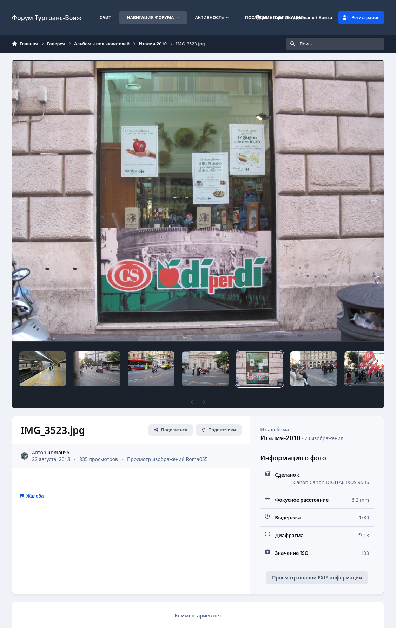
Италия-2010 (280, 438)
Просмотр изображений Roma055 (167, 459)
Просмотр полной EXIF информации (317, 577)
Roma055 (58, 452)
